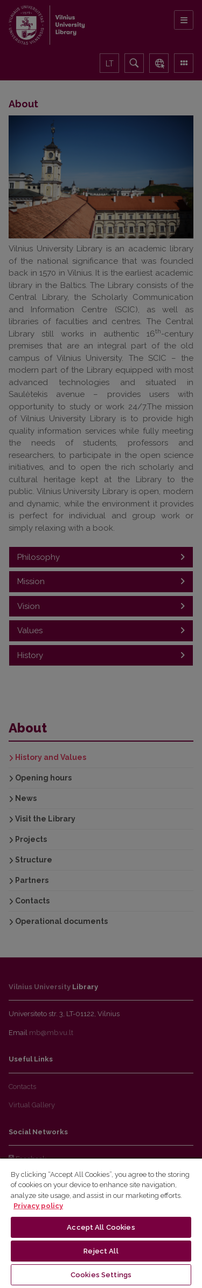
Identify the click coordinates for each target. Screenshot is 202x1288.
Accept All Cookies (101, 1227)
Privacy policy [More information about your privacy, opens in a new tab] (38, 1206)
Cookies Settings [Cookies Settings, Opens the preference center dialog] (101, 1275)
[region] (101, 1222)
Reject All (100, 1251)
